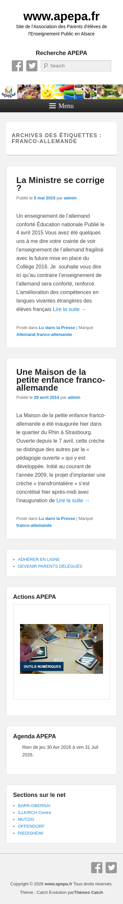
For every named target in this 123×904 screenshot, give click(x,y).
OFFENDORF (31, 826)
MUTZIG (26, 819)
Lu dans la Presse (57, 327)
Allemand (26, 334)
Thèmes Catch (88, 892)
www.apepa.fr (61, 16)
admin (70, 197)
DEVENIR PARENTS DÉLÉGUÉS (50, 566)
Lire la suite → (69, 309)
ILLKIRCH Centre (34, 812)
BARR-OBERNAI (34, 805)
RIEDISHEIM (30, 833)
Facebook (17, 65)
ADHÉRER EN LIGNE (39, 559)
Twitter (31, 65)
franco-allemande (54, 334)
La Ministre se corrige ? (60, 184)
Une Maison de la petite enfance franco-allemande (60, 380)
